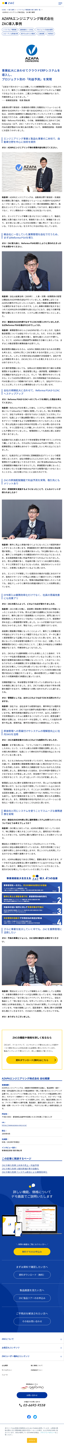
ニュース (5, 1375)
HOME (4, 10)
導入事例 (11, 10)
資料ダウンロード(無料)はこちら (32, 1060)
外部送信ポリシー (37, 1370)
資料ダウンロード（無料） (32, 1274)
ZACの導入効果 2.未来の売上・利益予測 (20, 1165)
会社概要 (5, 1365)
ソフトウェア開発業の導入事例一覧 (28, 10)
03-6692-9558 (32, 1405)
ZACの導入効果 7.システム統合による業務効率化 (24, 1172)
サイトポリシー (7, 1370)
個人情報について (37, 1365)
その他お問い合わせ (32, 1321)
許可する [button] (32, 1440)
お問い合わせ (32, 1395)
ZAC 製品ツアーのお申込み (32, 1298)
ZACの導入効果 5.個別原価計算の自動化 (20, 1168)
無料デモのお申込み (32, 1251)
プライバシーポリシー (47, 1432)
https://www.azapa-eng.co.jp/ (14, 1125)
